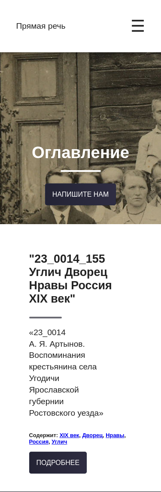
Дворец (92, 423)
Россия (39, 429)
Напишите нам (80, 183)
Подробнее (58, 450)
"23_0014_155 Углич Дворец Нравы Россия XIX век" (70, 266)
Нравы (115, 423)
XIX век (69, 423)
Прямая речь (41, 25)
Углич (59, 429)
